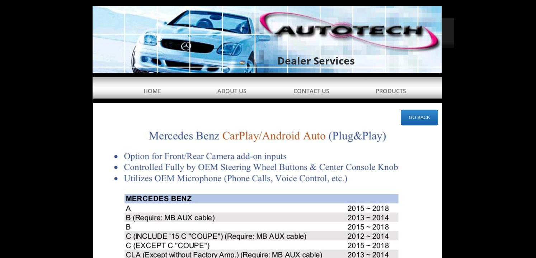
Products (391, 91)
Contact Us (311, 91)
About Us (231, 91)
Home (152, 91)
